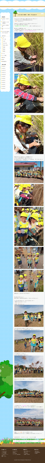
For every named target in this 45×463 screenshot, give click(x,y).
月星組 (4, 47)
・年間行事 (13, 452)
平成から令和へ (5, 45)
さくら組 (4, 39)
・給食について (3, 455)
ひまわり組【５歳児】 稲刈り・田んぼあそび (27, 14)
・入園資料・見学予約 (26, 454)
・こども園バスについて (4, 454)
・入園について (25, 452)
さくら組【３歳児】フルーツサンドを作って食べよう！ (23, 441)
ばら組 (4, 41)
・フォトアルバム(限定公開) (16, 454)
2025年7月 (3, 80)
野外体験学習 (4, 61)
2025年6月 (3, 82)
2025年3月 (3, 88)
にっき (27, 437)
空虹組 (4, 49)
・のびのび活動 (14, 453)
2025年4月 (3, 86)
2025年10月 (4, 74)
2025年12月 (4, 70)
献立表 (3, 59)
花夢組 (4, 51)
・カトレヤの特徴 (3, 453)
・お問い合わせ (36, 451)
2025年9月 (3, 76)
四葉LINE (3, 57)
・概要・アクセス (3, 456)
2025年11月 (4, 72)
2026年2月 (3, 68)
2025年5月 (3, 84)
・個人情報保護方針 (37, 452)
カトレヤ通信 (4, 55)
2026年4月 (3, 66)
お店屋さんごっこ (41, 441)
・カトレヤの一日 (14, 451)
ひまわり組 (5, 43)
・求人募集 (35, 453)
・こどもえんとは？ (4, 451)
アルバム (3, 53)
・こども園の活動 (3, 452)
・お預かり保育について (26, 451)
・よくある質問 (25, 453)
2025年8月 (3, 78)
